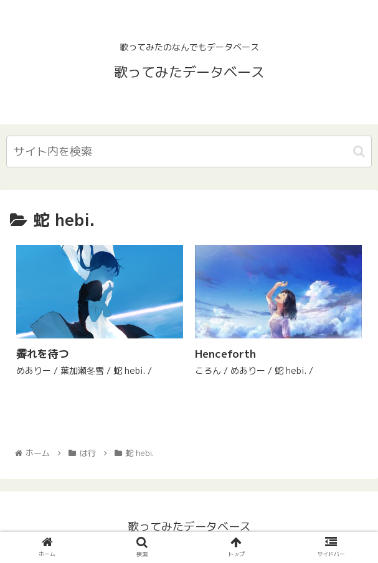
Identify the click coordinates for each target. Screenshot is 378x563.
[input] (189, 151)
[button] (359, 151)
